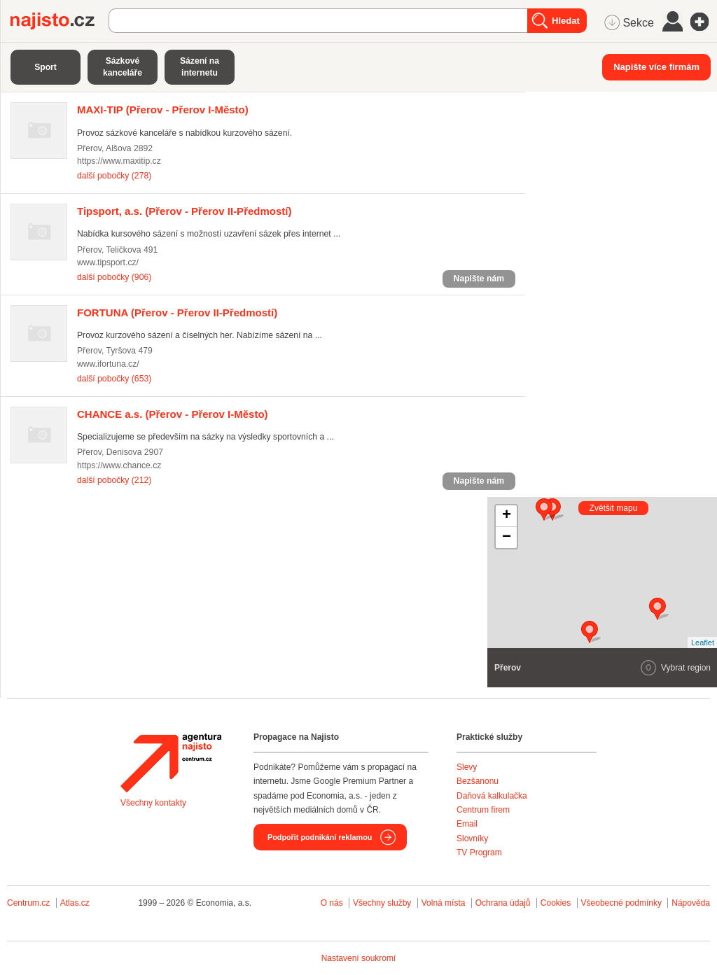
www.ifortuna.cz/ (108, 364)
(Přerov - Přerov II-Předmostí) (184, 211)
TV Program (479, 852)
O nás (332, 903)
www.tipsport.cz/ (108, 262)
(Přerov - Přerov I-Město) (163, 109)
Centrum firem (483, 810)
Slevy (467, 767)
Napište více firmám (656, 67)
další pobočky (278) (114, 176)
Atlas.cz (75, 903)
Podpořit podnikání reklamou (319, 837)
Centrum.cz (28, 903)
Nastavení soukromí (358, 958)
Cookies (556, 903)
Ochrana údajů (503, 903)
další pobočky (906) (114, 277)
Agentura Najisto (170, 763)
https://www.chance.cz (119, 465)
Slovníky (472, 838)
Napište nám (479, 278)
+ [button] (506, 515)
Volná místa (444, 903)
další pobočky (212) (114, 480)
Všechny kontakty (153, 803)
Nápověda (690, 903)
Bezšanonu (478, 781)
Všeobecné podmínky (621, 903)
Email (467, 824)
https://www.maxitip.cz (119, 161)
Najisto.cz (60, 20)
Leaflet (702, 642)
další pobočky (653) (114, 379)
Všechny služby (383, 903)
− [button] (506, 537)
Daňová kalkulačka (492, 796)
